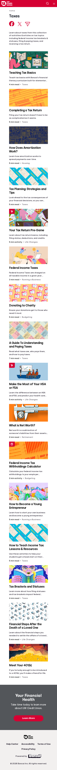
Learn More (28, 718)
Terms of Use (44, 744)
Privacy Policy (28, 749)
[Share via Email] (27, 24)
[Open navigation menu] (54, 3)
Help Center (12, 744)
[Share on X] (20, 24)
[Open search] (47, 3)
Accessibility (27, 744)
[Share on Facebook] (11, 23)
